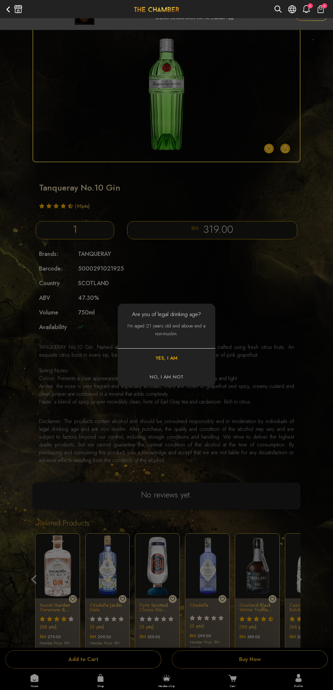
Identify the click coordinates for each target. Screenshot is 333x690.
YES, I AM (166, 358)
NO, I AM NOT (166, 376)
